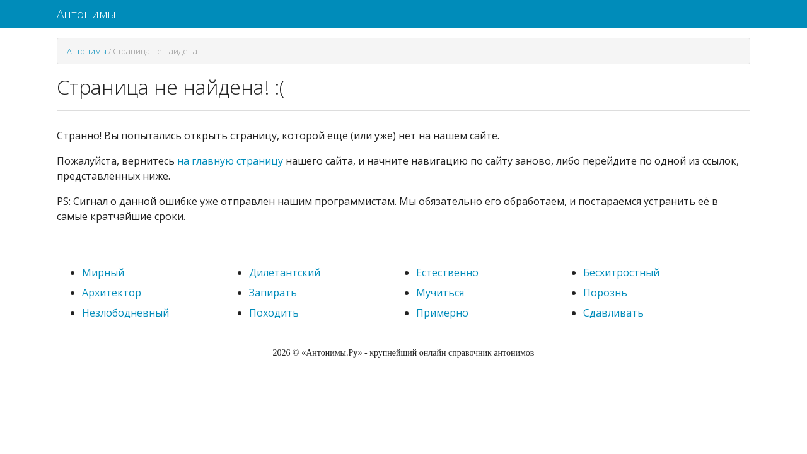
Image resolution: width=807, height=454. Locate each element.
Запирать (273, 293)
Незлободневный (125, 313)
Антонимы (86, 14)
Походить (274, 313)
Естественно (447, 272)
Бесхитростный (621, 272)
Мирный (103, 272)
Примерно (442, 313)
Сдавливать (613, 313)
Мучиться (440, 293)
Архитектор (111, 293)
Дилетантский (284, 272)
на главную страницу (230, 161)
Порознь (605, 293)
